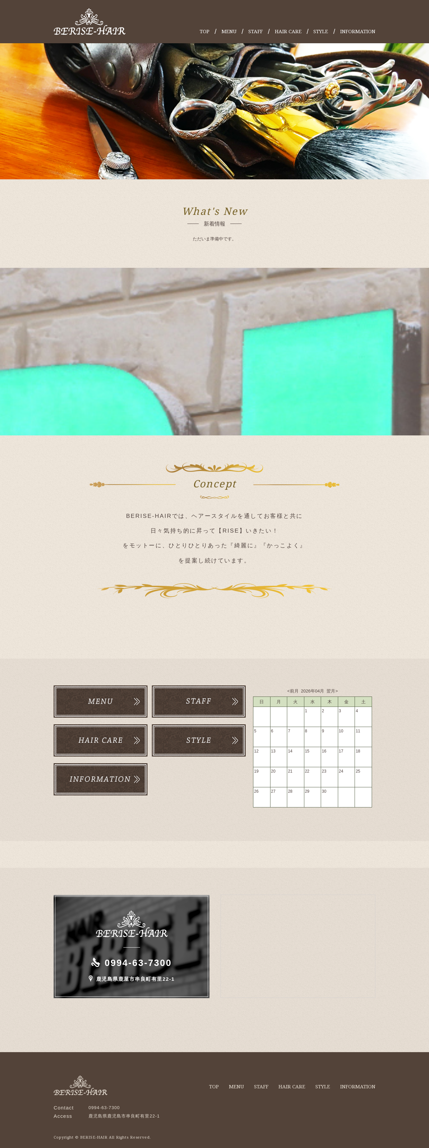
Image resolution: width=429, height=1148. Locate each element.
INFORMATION (357, 31)
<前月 (293, 689)
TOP (204, 31)
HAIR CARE (288, 31)
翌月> (331, 689)
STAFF (255, 31)
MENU (229, 31)
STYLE (320, 31)
